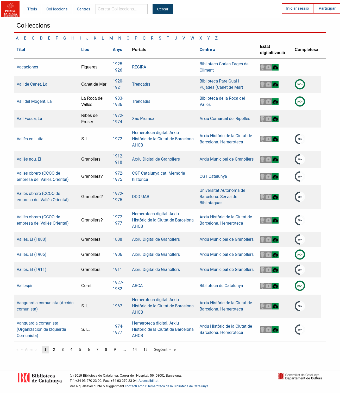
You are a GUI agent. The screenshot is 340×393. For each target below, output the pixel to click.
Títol (21, 49)
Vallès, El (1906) (31, 254)
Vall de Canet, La (32, 84)
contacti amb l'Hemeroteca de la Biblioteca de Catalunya (166, 386)
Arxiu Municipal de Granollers (227, 159)
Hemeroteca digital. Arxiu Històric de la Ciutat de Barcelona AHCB (163, 139)
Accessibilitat (148, 381)
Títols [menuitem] (32, 9)
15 (145, 349)
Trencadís (141, 84)
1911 (117, 269)
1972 (117, 138)
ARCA (137, 285)
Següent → (163, 349)
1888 (117, 239)
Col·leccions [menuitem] (56, 9)
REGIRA (139, 67)
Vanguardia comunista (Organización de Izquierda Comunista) (41, 329)
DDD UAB (140, 196)
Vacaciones (27, 67)
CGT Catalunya (213, 176)
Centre (206, 49)
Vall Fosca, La (29, 118)
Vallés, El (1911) (31, 269)
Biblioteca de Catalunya (221, 285)
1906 (117, 254)
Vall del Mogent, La (34, 101)
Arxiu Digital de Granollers (156, 159)
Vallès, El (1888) (31, 239)
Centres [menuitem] (83, 9)
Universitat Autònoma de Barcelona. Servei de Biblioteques (222, 196)
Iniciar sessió (297, 8)
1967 (117, 305)
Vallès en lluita (30, 138)
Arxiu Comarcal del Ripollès (225, 118)
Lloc (85, 49)
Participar (327, 8)
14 (135, 349)
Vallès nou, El (29, 159)
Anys (117, 49)
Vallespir (25, 285)
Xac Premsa (143, 118)
